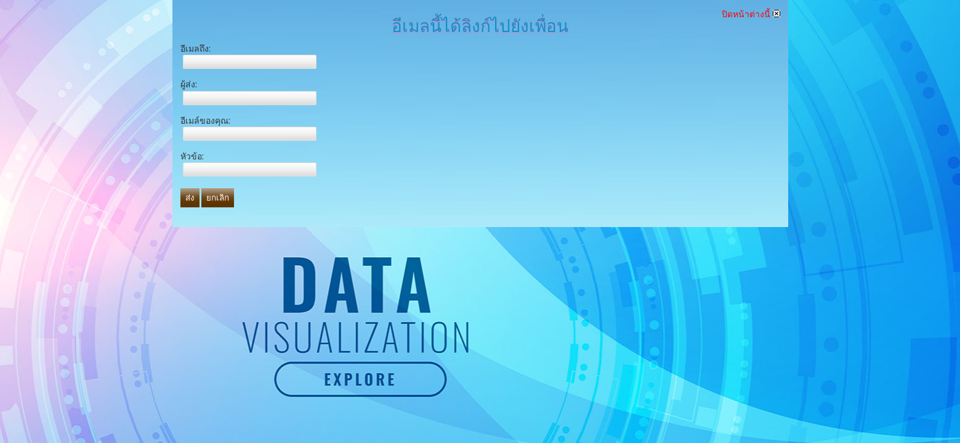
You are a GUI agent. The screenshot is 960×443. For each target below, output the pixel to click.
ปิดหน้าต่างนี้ (751, 14)
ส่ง (190, 197)
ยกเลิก (217, 197)
